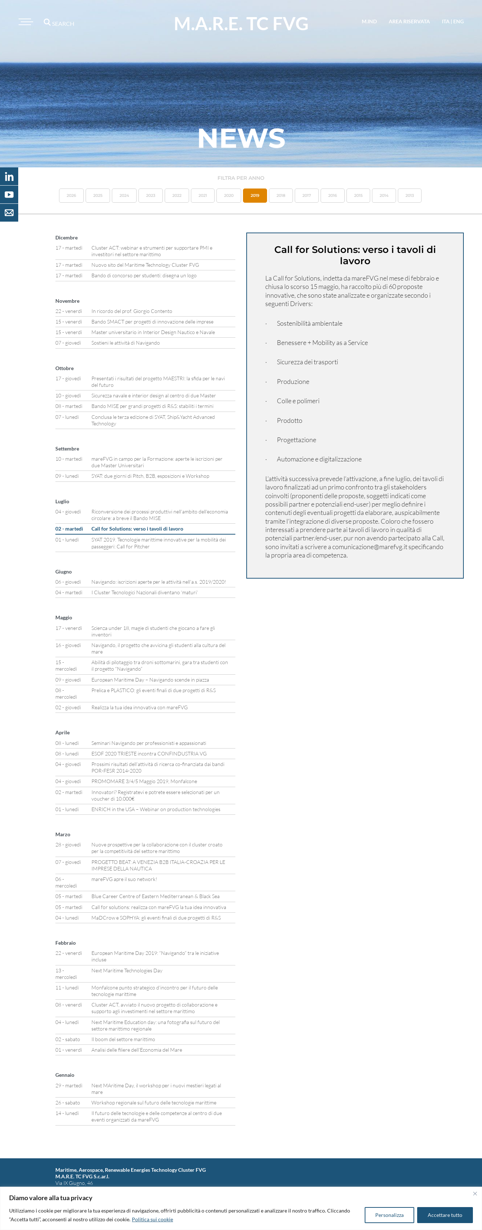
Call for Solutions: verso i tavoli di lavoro (137, 528)
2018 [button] (281, 195)
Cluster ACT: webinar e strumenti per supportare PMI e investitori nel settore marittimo (151, 251)
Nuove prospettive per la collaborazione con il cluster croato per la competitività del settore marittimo (157, 847)
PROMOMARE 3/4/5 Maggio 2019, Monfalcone (144, 781)
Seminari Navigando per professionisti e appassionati (148, 743)
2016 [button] (332, 195)
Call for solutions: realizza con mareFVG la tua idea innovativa (158, 907)
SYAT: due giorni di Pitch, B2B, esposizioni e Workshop (150, 476)
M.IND (369, 21)
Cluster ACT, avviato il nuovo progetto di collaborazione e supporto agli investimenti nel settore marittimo (154, 1007)
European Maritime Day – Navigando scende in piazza (150, 679)
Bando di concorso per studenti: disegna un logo (144, 275)
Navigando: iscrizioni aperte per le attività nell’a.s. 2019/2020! (158, 582)
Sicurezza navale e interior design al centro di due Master (153, 395)
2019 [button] (255, 195)
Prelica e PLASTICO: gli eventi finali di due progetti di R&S (153, 690)
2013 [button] (409, 195)
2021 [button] (203, 195)
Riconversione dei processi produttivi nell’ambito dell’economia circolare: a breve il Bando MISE (159, 514)
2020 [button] (229, 195)
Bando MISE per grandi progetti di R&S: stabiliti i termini (152, 406)
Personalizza (389, 1215)
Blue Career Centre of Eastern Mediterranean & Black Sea (155, 896)
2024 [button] (124, 195)
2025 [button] (97, 195)
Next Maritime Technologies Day (126, 970)
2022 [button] (176, 195)
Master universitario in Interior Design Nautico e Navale (153, 332)
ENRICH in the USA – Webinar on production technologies (155, 809)
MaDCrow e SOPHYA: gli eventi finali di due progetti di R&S (156, 917)
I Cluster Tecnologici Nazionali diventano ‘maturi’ (144, 592)
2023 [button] (150, 195)
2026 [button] (71, 195)
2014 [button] (384, 195)
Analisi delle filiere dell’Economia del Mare (136, 1050)
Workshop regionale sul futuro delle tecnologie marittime (153, 1102)
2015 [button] (358, 195)
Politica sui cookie (152, 1219)
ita (446, 21)
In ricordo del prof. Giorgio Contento (131, 311)
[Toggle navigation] (24, 21)
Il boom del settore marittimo (123, 1039)
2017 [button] (306, 195)
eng (458, 21)
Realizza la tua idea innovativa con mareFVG (139, 707)
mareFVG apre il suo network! (124, 879)
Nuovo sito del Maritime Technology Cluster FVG (145, 265)
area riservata (409, 21)
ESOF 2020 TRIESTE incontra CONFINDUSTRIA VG (149, 753)
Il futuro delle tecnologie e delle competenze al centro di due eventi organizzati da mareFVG (156, 1116)
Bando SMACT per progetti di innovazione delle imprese (152, 321)
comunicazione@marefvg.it (369, 547)
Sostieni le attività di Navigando (125, 343)
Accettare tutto (445, 1215)
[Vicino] (475, 1193)
